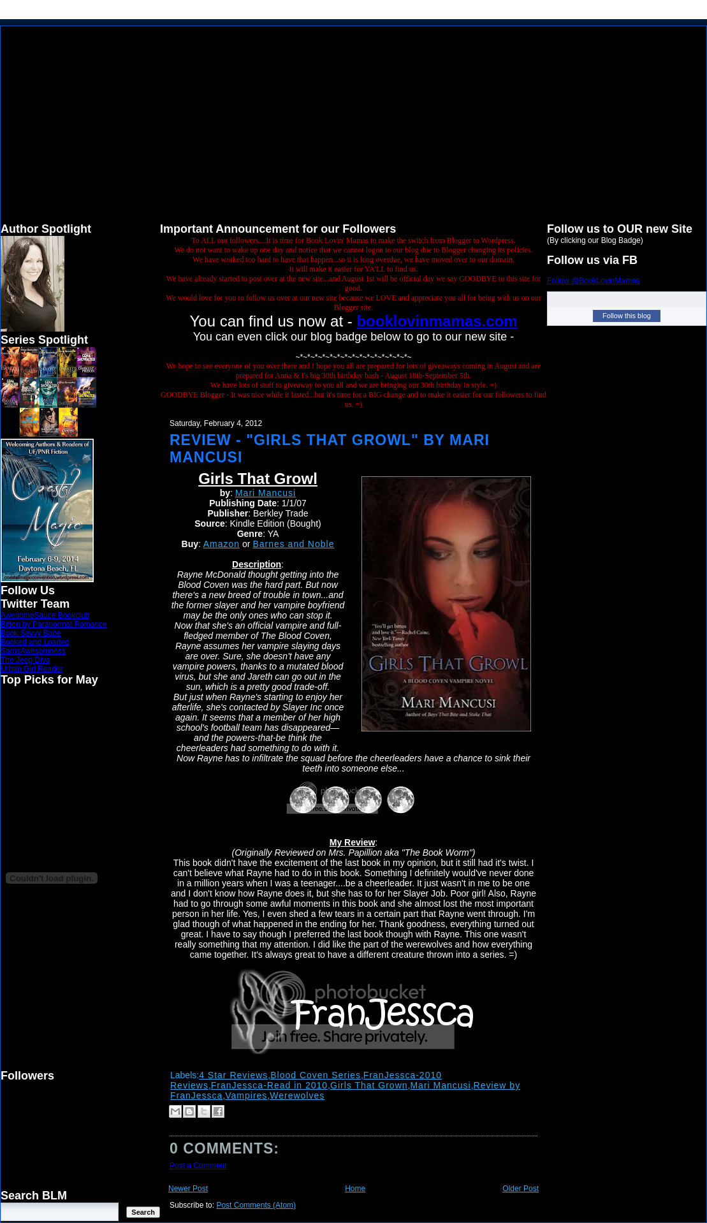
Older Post (520, 1188)
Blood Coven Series (315, 1075)
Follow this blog (626, 315)
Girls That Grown (369, 1085)
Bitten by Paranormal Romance (54, 624)
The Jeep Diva (25, 659)
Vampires (246, 1095)
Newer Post (188, 1188)
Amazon (221, 544)
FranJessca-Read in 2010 (269, 1085)
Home (355, 1188)
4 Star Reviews (233, 1075)
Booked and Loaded (35, 642)
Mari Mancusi (265, 493)
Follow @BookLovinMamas (593, 280)
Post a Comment (198, 1165)
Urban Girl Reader (31, 668)
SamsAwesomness (33, 651)
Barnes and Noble (293, 544)
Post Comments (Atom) (256, 1205)
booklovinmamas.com (436, 321)
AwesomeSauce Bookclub (45, 615)
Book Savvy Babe (31, 633)
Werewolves (297, 1095)
